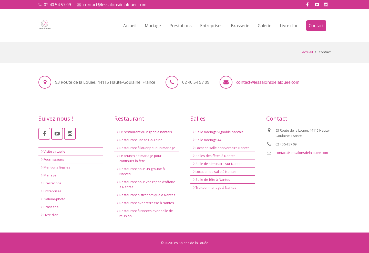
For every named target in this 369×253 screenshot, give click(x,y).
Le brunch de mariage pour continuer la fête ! (140, 158)
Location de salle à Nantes (216, 171)
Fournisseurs (54, 159)
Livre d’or (51, 215)
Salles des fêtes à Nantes (215, 155)
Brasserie (51, 207)
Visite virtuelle (54, 151)
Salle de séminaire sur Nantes (219, 163)
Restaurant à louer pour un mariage (147, 147)
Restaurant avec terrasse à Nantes (146, 203)
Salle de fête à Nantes (213, 179)
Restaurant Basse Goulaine (140, 140)
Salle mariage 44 (208, 140)
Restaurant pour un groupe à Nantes (142, 171)
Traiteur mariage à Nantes (216, 187)
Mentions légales (57, 167)
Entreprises (52, 191)
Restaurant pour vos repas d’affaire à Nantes (147, 184)
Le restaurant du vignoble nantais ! (146, 132)
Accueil (307, 52)
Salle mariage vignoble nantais (219, 132)
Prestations (52, 183)
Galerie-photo (54, 199)
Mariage (50, 175)
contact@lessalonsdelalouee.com (114, 4)
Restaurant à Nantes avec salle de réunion (146, 213)
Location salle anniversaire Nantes (223, 147)
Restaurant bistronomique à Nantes (147, 195)
